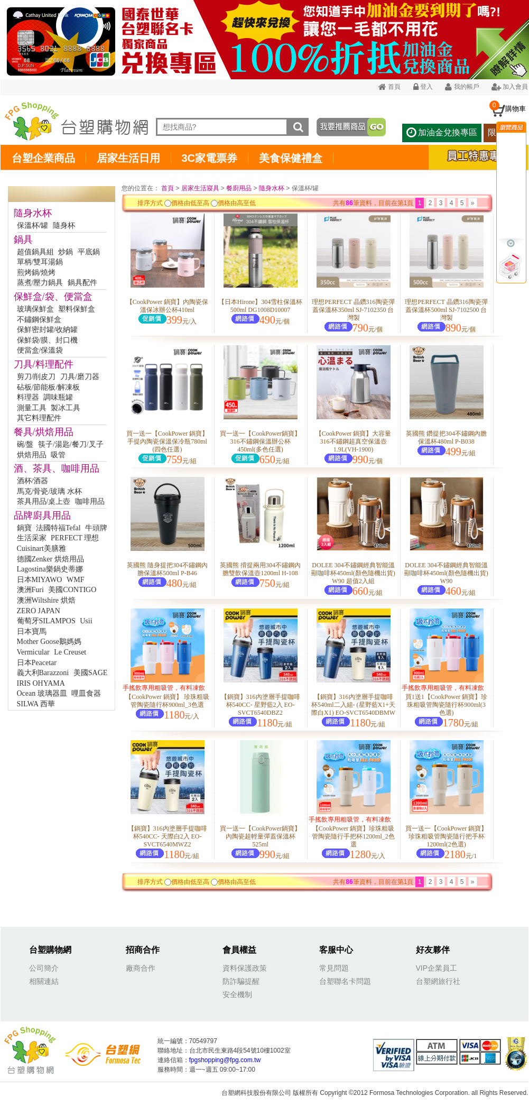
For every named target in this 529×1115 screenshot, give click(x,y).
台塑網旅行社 (438, 981)
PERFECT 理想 (75, 538)
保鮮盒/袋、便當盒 (53, 296)
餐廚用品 (239, 188)
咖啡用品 (90, 501)
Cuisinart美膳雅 (41, 548)
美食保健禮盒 (290, 158)
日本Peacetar (37, 663)
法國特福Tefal (58, 528)
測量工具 (32, 408)
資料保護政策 (244, 968)
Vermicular (33, 652)
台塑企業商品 (43, 158)
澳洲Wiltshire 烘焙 (46, 600)
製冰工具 (65, 408)
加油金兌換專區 (441, 132)
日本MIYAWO (39, 580)
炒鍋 (65, 252)
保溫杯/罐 (33, 225)
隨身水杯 (33, 213)
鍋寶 (24, 528)
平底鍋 (89, 252)
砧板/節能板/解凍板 (48, 387)
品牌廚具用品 (42, 515)
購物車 (515, 109)
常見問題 (334, 968)
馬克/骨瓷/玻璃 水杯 (49, 491)
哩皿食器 (86, 693)
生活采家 (32, 538)
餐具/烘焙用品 (43, 432)
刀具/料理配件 (43, 364)
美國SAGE (90, 673)
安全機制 (237, 994)
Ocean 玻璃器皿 (42, 693)
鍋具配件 (82, 283)
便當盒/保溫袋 (40, 350)
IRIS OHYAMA (41, 683)
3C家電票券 (210, 158)
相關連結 (44, 981)
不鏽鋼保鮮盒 (39, 320)
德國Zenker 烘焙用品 (50, 559)
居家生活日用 (128, 158)
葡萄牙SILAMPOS (46, 621)
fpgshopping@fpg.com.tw (225, 1060)
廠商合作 (140, 968)
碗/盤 (25, 444)
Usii (86, 621)
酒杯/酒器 (33, 481)
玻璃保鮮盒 (35, 309)
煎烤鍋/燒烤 (36, 273)
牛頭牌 (96, 528)
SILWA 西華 (36, 704)
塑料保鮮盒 (76, 309)
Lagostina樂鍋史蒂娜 (50, 569)
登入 (423, 86)
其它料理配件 (39, 418)
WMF (75, 580)
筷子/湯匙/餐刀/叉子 (71, 444)
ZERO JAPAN (38, 611)
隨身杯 (64, 225)
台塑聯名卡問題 (345, 981)
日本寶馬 (32, 631)
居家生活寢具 (200, 188)
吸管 (58, 455)
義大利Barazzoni (43, 673)
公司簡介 (44, 968)
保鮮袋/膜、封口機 (47, 340)
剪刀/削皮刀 (36, 377)
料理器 (28, 397)
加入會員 (509, 86)
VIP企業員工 (437, 968)
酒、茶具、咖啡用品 (56, 468)
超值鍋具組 (35, 252)
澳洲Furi (30, 590)
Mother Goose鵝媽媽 (49, 642)
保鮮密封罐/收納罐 (47, 330)
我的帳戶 (462, 86)
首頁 (389, 86)
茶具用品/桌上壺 (44, 501)
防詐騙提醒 (240, 981)
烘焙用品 (32, 455)
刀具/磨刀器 (79, 377)
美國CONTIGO (72, 590)
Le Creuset (70, 652)
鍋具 (23, 239)
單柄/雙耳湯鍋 (40, 262)
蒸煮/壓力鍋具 (40, 283)
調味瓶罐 (58, 397)
